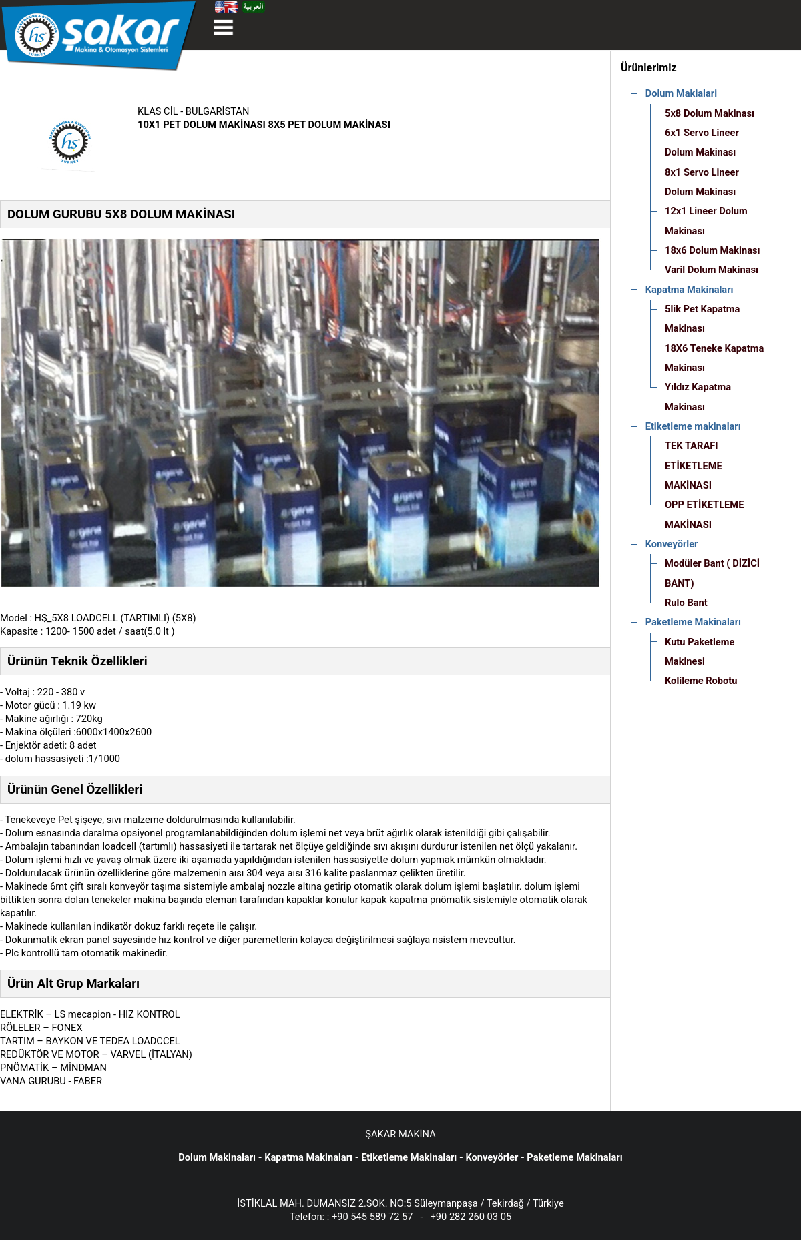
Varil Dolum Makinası (711, 270)
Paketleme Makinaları (574, 1157)
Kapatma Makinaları (308, 1157)
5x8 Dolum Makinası (709, 113)
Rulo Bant (686, 603)
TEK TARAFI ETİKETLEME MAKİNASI (693, 465)
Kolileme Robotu (701, 681)
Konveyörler (491, 1157)
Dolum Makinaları (217, 1157)
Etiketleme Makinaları (409, 1157)
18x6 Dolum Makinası (712, 250)
